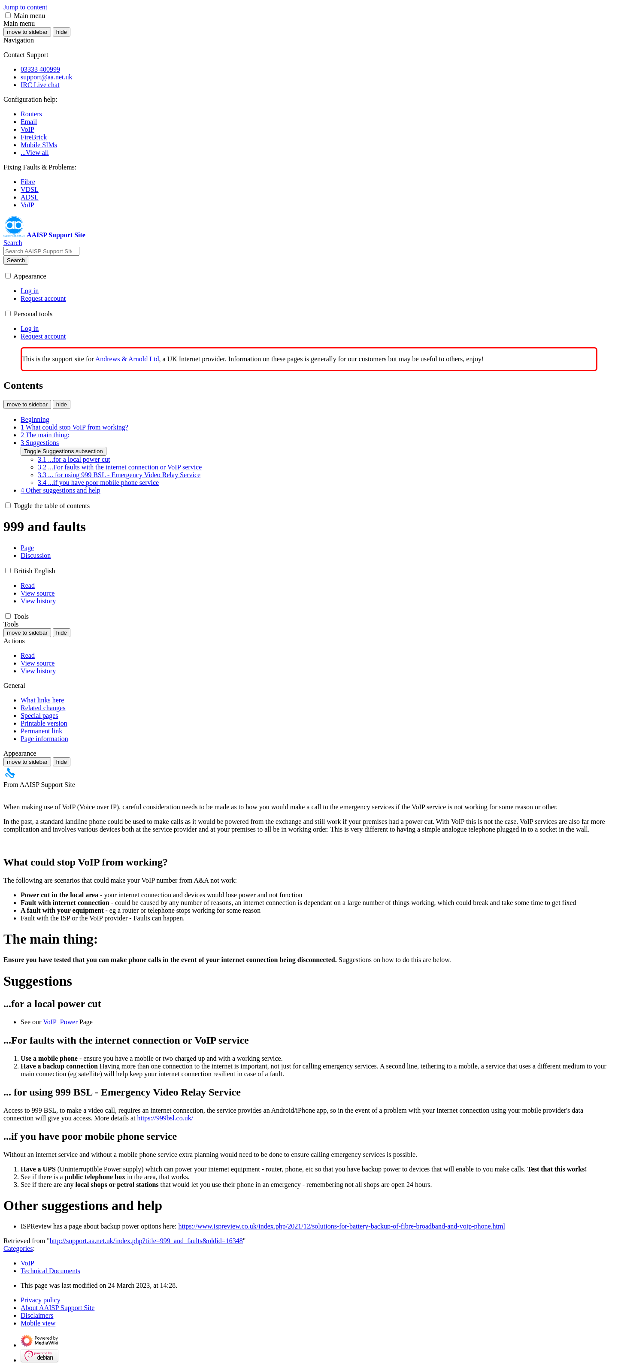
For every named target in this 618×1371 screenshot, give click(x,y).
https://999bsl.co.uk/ (165, 1118)
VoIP (27, 1263)
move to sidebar (27, 32)
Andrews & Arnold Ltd (127, 359)
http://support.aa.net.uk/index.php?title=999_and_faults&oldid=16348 (146, 1240)
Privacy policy (41, 1300)
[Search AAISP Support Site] (41, 251)
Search (16, 260)
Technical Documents (50, 1270)
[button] (8, 15)
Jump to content (25, 7)
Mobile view (38, 1323)
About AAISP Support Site (57, 1307)
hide (61, 32)
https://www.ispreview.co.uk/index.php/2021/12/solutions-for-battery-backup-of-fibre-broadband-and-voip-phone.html (341, 1226)
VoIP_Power (60, 1022)
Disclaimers (37, 1315)
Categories (18, 1248)
